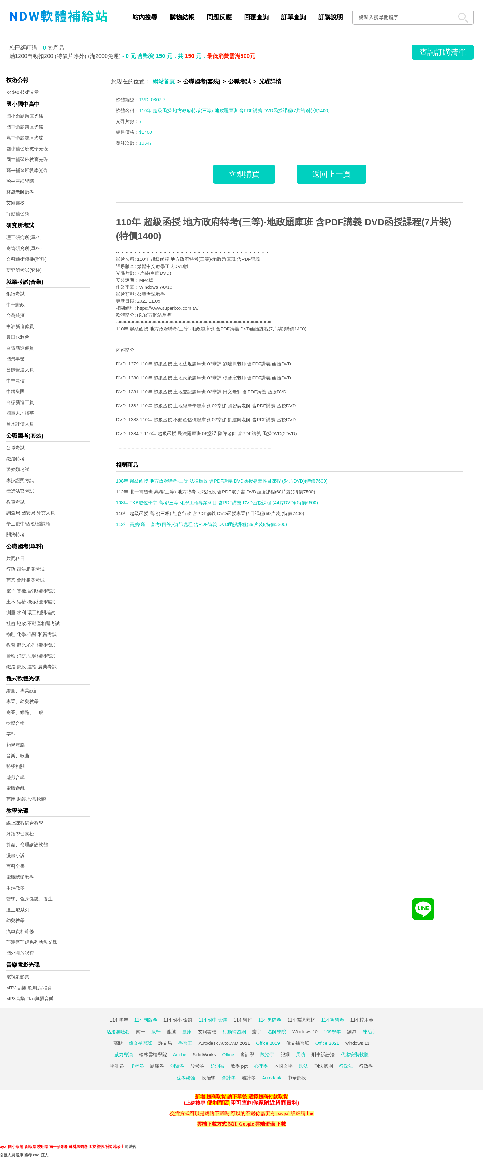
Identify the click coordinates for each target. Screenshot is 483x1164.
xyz (3, 1146)
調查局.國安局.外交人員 (30, 512)
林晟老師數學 (20, 192)
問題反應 (219, 17)
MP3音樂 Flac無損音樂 (30, 998)
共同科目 (15, 558)
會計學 (247, 1054)
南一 (140, 1031)
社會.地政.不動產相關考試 (33, 623)
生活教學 (15, 888)
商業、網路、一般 (24, 712)
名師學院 (277, 1031)
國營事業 (15, 358)
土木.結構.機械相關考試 (30, 601)
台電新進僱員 (20, 348)
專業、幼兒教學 (22, 701)
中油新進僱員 (20, 326)
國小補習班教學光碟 (27, 148)
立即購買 (243, 174)
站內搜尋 (145, 17)
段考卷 (197, 1066)
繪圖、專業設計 (22, 690)
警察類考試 (17, 469)
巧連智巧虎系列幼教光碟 (31, 942)
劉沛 (351, 1031)
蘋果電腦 (15, 744)
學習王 (185, 1043)
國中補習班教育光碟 (27, 159)
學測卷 (117, 1066)
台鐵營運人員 (20, 369)
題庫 (187, 1031)
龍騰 (171, 1031)
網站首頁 (164, 81)
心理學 (261, 1066)
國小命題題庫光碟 (24, 116)
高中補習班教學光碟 (27, 170)
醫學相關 (15, 766)
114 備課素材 (301, 1019)
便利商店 (218, 1103)
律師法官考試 (20, 491)
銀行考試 (15, 293)
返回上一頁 (331, 174)
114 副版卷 (145, 1019)
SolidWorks (204, 1054)
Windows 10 (305, 1031)
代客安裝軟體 (355, 1054)
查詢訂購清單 (443, 52)
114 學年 (119, 1019)
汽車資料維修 (20, 931)
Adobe (179, 1054)
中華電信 (15, 380)
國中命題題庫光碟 (24, 126)
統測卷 (217, 1066)
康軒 (156, 1031)
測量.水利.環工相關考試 (30, 612)
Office (228, 1054)
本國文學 (283, 1066)
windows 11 (357, 1043)
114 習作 (243, 1019)
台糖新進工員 (20, 402)
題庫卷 (157, 1066)
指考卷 (137, 1066)
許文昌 (165, 1043)
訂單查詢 (293, 17)
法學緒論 (186, 1077)
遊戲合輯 (15, 777)
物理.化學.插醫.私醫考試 (31, 634)
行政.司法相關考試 (25, 569)
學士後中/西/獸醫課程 (28, 523)
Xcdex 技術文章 (22, 92)
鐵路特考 (15, 458)
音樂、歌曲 (17, 755)
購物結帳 (182, 17)
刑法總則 (323, 1066)
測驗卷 (177, 1066)
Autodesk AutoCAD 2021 (224, 1043)
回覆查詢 (256, 17)
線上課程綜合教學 (24, 822)
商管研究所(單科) (24, 248)
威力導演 (123, 1054)
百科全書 (15, 866)
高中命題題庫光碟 (24, 137)
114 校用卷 (361, 1019)
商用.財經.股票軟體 (26, 799)
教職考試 (15, 502)
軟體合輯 (15, 723)
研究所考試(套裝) (24, 270)
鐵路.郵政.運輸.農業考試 (31, 666)
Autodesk (271, 1077)
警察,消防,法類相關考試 (30, 656)
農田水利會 (17, 337)
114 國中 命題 (212, 1019)
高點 (118, 1043)
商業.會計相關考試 (25, 580)
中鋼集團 (15, 391)
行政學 (366, 1066)
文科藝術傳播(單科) (26, 259)
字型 (10, 734)
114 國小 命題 (177, 1019)
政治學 (208, 1077)
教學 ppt (239, 1066)
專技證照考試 (20, 480)
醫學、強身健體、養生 (29, 898)
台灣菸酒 (15, 315)
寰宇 (256, 1031)
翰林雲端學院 (20, 181)
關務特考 (15, 534)
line (310, 1113)
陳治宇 (369, 1031)
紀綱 (285, 1054)
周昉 (300, 1054)
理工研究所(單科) (24, 237)
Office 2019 (268, 1043)
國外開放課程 (20, 953)
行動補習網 (17, 213)
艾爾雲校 (15, 202)
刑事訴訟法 (323, 1054)
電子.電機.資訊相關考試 (30, 590)
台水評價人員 (20, 424)
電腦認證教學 (20, 877)
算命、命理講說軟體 (27, 844)
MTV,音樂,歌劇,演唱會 (29, 987)
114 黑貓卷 (269, 1019)
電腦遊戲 (15, 788)
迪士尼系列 (17, 909)
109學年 (332, 1031)
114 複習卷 (332, 1019)
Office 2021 (327, 1043)
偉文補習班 (140, 1043)
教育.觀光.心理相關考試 (30, 645)
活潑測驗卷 (118, 1031)
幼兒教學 (15, 920)
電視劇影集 (17, 976)
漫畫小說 (15, 855)
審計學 (249, 1077)
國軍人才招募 (20, 413)
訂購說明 (330, 17)
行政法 (346, 1066)
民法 (303, 1066)
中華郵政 (15, 304)
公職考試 (15, 447)
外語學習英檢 (20, 833)
